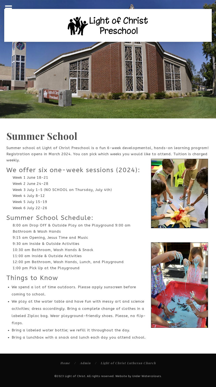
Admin (85, 363)
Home (65, 363)
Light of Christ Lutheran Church (128, 363)
